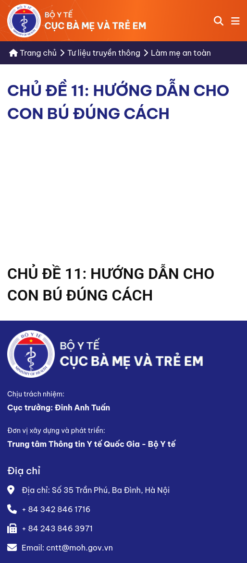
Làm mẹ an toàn (181, 53)
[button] (235, 20)
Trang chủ (33, 53)
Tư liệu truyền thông (103, 53)
